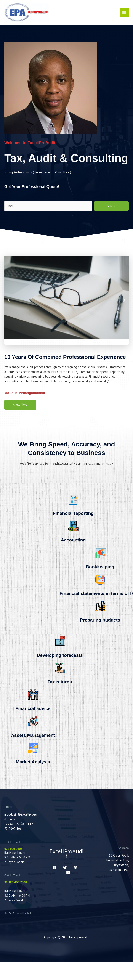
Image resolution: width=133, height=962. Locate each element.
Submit (111, 206)
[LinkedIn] (68, 872)
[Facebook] (54, 868)
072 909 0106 (13, 848)
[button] (8, 300)
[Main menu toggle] (124, 12)
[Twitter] (65, 868)
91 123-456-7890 (15, 882)
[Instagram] (75, 868)
